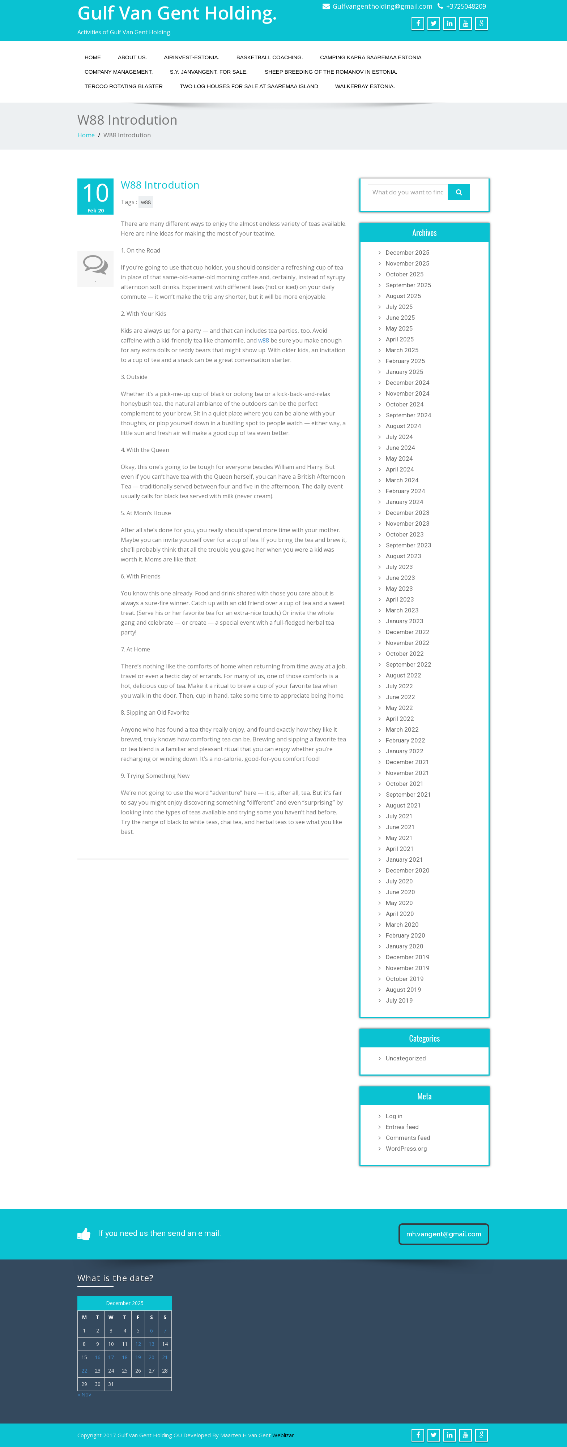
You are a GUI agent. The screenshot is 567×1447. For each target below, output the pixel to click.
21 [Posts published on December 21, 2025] (165, 1357)
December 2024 (408, 382)
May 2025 (399, 328)
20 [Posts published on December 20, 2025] (151, 1357)
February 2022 (405, 740)
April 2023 (400, 599)
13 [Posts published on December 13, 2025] (151, 1343)
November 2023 (408, 523)
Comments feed (408, 1137)
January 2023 (404, 621)
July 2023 (399, 566)
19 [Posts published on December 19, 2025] (138, 1357)
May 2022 (399, 707)
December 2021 (408, 762)
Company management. (119, 72)
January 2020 (404, 946)
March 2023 (402, 610)
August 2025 (403, 296)
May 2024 (399, 458)
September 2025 (408, 285)
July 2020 (399, 881)
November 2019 (408, 968)
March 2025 (402, 350)
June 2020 (400, 892)
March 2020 (402, 924)
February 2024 (405, 491)
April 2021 (400, 848)
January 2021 (404, 859)
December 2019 (408, 957)
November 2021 (408, 772)
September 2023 (408, 545)
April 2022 (400, 718)
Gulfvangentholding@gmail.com (382, 6)
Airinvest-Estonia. (191, 57)
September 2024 (408, 415)
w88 (146, 202)
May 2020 (399, 902)
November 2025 (408, 263)
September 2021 (408, 794)
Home (93, 57)
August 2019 (403, 989)
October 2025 (405, 274)
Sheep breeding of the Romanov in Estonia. (331, 72)
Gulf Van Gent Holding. (177, 12)
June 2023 (400, 577)
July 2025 (399, 306)
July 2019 (399, 1000)
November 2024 (408, 393)
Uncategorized (406, 1058)
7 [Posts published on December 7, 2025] (164, 1330)
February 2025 (405, 361)
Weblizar (283, 1435)
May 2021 (399, 837)
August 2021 (403, 805)
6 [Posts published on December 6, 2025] (151, 1330)
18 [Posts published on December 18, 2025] (125, 1357)
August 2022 (403, 675)
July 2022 (399, 686)
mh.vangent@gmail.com (443, 1234)
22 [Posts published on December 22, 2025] (84, 1370)
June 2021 (400, 827)
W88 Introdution (160, 184)
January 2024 (404, 501)
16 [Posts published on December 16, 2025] (98, 1357)
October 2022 (405, 653)
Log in (394, 1116)
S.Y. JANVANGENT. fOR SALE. (209, 72)
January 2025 (404, 371)
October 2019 (405, 978)
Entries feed (402, 1127)
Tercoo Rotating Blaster (124, 86)
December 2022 (408, 632)
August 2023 (403, 556)
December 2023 (408, 512)
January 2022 (404, 751)
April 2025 (400, 339)
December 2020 (408, 870)
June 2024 (400, 447)
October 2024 (405, 404)
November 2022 (408, 642)
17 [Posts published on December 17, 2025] (111, 1357)
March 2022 (402, 729)
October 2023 (405, 534)
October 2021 (405, 783)
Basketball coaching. (269, 57)
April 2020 (400, 913)
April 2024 (400, 469)
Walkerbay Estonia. (365, 86)
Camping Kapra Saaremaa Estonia (371, 57)
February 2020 (405, 935)
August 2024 (403, 426)
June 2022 (400, 697)
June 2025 (400, 317)
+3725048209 (466, 6)
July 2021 (399, 816)
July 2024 (399, 436)
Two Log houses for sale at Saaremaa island (249, 86)
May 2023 (399, 588)
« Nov (84, 1394)
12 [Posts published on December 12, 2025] (138, 1343)
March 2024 (402, 480)
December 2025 (408, 252)
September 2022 (408, 664)
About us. (132, 57)
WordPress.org (406, 1148)
